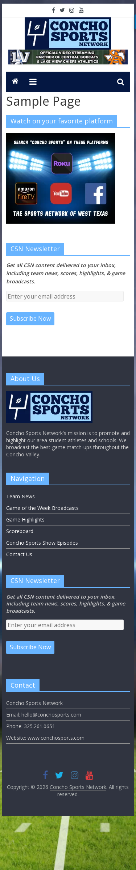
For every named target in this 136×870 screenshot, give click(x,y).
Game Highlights (25, 519)
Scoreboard (19, 531)
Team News (20, 496)
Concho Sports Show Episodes (42, 542)
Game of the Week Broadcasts (42, 507)
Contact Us (19, 554)
